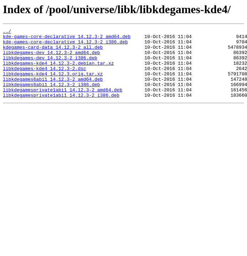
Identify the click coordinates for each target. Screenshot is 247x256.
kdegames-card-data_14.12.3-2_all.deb (53, 51)
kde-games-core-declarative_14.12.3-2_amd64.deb (67, 38)
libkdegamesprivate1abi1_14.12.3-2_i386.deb (61, 109)
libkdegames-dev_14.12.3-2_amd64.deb (51, 57)
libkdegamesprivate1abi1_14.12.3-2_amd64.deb (62, 102)
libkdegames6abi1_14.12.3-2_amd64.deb (53, 89)
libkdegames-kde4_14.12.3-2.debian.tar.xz (58, 70)
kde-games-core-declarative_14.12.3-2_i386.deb (65, 45)
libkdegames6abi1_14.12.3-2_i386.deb (51, 96)
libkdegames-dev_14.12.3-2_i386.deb (50, 64)
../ (7, 32)
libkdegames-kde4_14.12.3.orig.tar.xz (53, 83)
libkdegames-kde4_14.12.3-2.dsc (44, 77)
